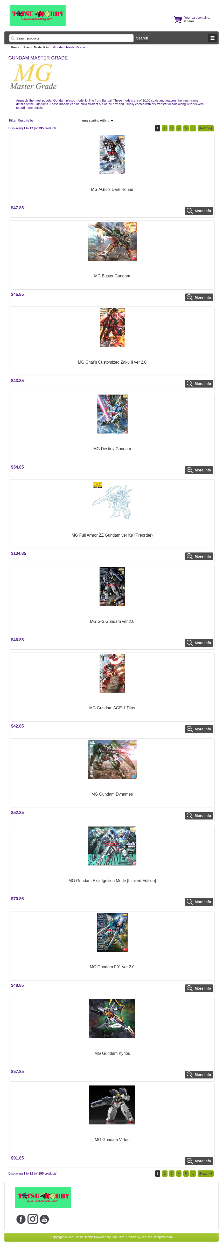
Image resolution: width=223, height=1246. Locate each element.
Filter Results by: (21, 120)
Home (15, 47)
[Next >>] (205, 128)
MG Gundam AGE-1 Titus (112, 708)
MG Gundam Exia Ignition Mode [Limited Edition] (112, 880)
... (192, 128)
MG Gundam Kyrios (112, 1053)
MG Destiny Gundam (112, 449)
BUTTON (212, 38)
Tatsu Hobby (84, 1237)
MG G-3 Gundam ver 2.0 (112, 621)
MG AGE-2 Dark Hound (112, 189)
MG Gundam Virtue (112, 1139)
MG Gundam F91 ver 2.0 (112, 967)
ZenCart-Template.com (157, 1237)
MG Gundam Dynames (112, 794)
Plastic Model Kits (36, 47)
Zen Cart (118, 1237)
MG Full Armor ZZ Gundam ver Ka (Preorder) (112, 535)
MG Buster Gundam (112, 276)
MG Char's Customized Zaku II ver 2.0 (112, 362)
